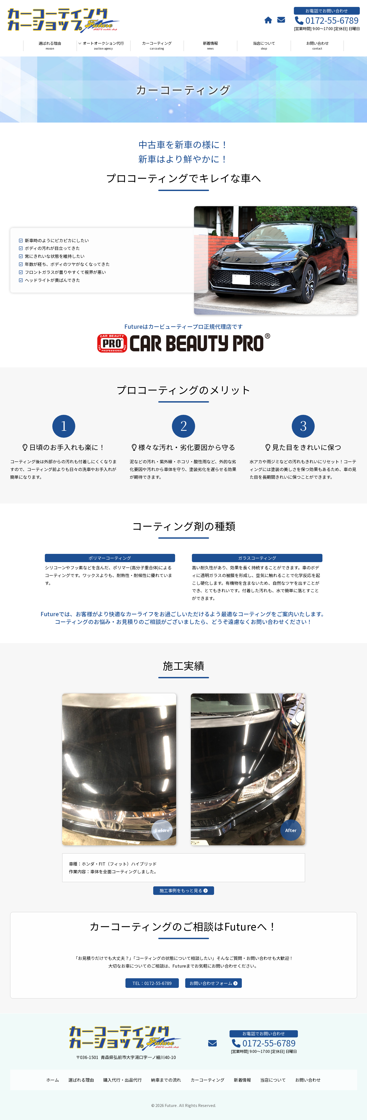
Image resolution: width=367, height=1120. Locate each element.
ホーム (52, 1080)
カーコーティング (157, 45)
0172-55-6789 (327, 20)
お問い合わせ (317, 45)
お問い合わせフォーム (214, 983)
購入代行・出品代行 (122, 1080)
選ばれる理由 (50, 45)
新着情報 (210, 45)
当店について (264, 45)
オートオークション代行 (103, 45)
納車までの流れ (166, 1080)
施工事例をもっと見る (184, 890)
